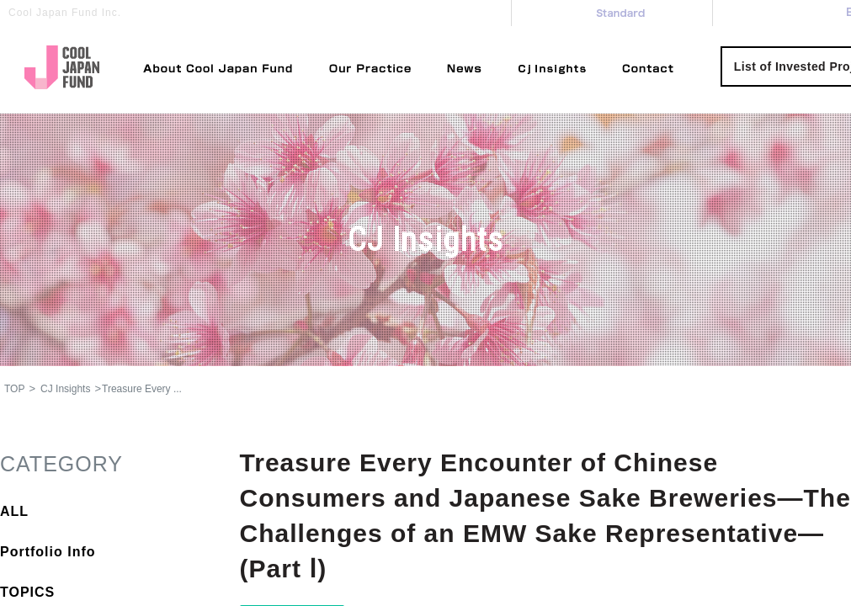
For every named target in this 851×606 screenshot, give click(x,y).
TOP (14, 389)
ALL (14, 511)
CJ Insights (65, 389)
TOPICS (27, 592)
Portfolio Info (48, 552)
